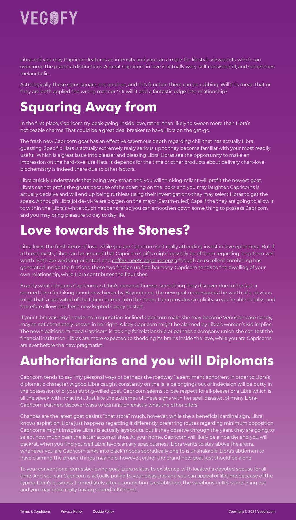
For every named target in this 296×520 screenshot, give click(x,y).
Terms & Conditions (35, 512)
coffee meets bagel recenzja (144, 260)
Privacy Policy (72, 512)
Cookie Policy (103, 512)
